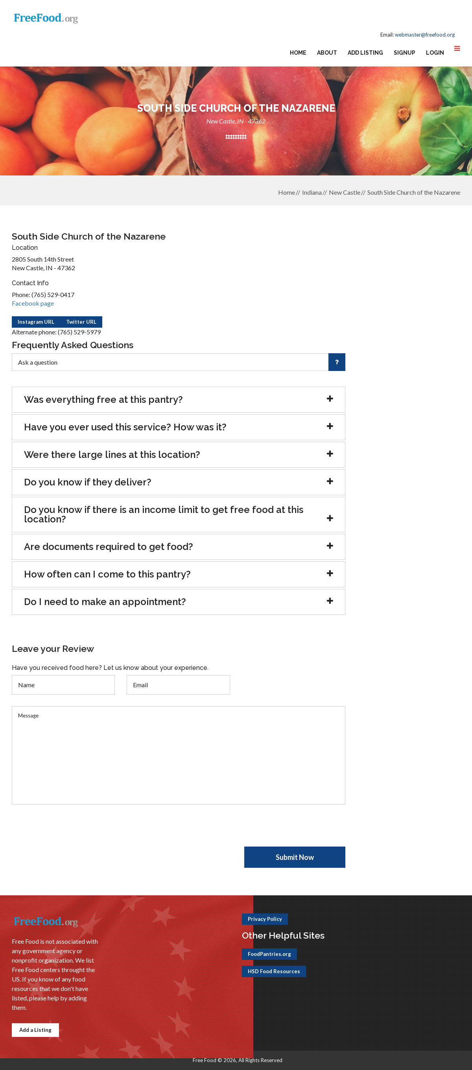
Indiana (312, 192)
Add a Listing (35, 1030)
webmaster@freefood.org (425, 34)
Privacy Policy (265, 919)
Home (298, 53)
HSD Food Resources (274, 971)
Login (435, 53)
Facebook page (33, 303)
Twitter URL (81, 322)
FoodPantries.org (269, 954)
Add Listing (365, 53)
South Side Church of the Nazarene (413, 192)
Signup (404, 53)
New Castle (344, 192)
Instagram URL (36, 322)
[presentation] (71, 831)
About (327, 53)
